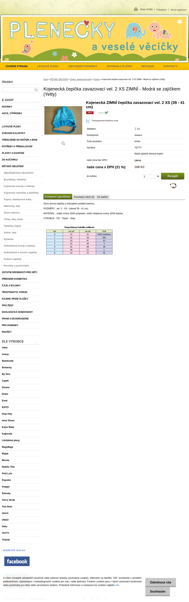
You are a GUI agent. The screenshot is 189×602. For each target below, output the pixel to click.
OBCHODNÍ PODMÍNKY (82, 66)
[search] (36, 89)
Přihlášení (162, 10)
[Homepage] (17, 66)
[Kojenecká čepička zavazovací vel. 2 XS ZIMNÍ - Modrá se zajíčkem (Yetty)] (63, 124)
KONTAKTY (171, 66)
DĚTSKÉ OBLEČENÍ (59, 79)
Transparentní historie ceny (102, 120)
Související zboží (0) (84, 197)
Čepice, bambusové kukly (81, 79)
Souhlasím (157, 591)
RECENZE (148, 66)
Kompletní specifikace (58, 196)
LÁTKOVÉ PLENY (48, 66)
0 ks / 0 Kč (146, 9)
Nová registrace (179, 10)
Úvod (45, 79)
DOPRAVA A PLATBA (119, 66)
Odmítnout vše (160, 582)
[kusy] (149, 176)
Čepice (97, 79)
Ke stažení (102, 197)
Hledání (7, 81)
